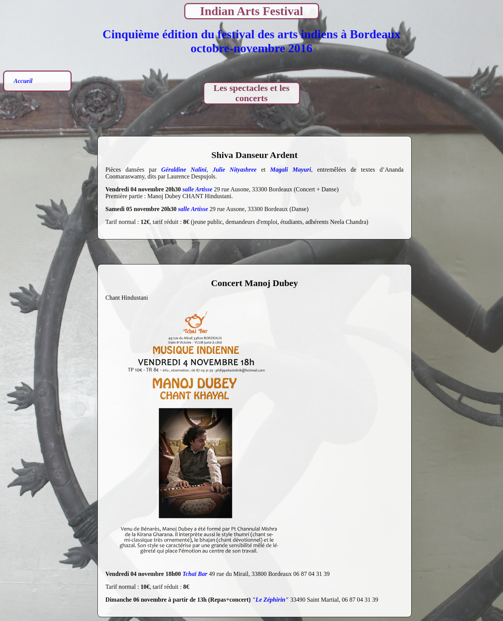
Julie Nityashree (235, 169)
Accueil (23, 81)
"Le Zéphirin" (270, 599)
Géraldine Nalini (184, 169)
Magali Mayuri (290, 169)
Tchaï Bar (194, 574)
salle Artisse (197, 189)
